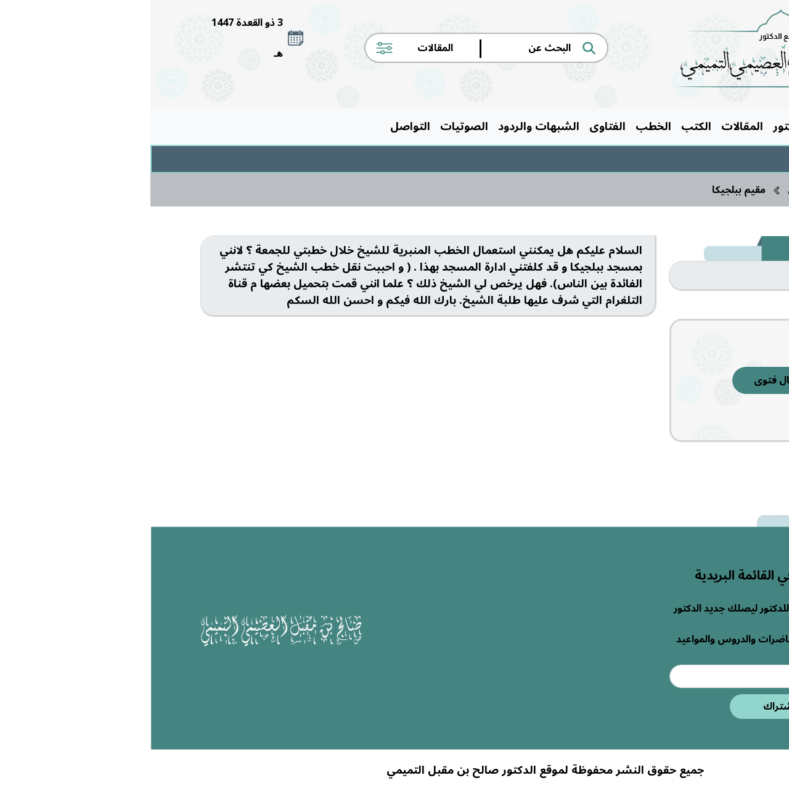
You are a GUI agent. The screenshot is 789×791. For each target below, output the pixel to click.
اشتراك (629, 706)
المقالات (592, 126)
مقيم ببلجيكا (588, 189)
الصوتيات (314, 126)
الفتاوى (457, 126)
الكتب (546, 126)
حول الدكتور (652, 126)
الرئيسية (713, 126)
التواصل (260, 126)
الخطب (503, 126)
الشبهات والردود (388, 126)
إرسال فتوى (629, 380)
